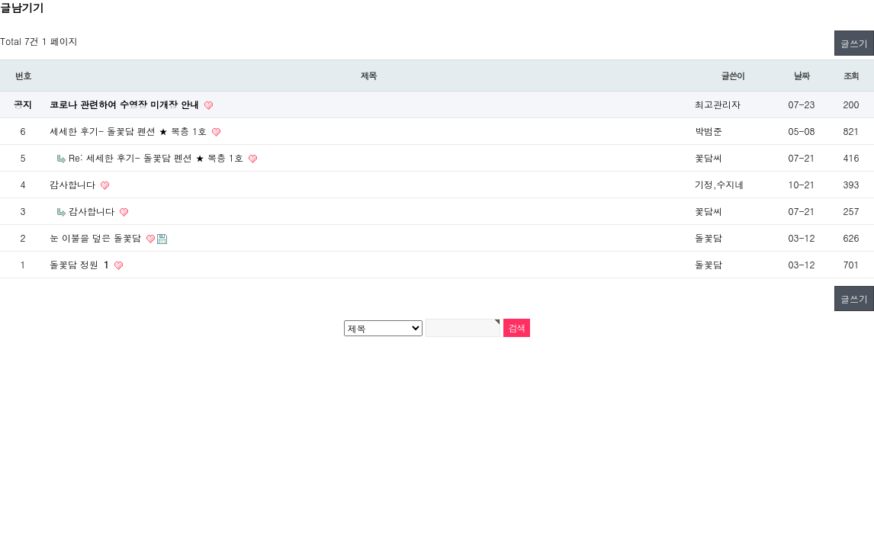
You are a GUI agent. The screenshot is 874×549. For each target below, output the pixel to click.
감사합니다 (74, 184)
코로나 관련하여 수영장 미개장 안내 (126, 104)
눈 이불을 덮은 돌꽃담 (97, 237)
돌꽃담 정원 (81, 264)
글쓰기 (854, 43)
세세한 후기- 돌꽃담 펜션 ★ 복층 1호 (130, 130)
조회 (851, 75)
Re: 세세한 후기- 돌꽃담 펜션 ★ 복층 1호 (157, 157)
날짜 (802, 75)
